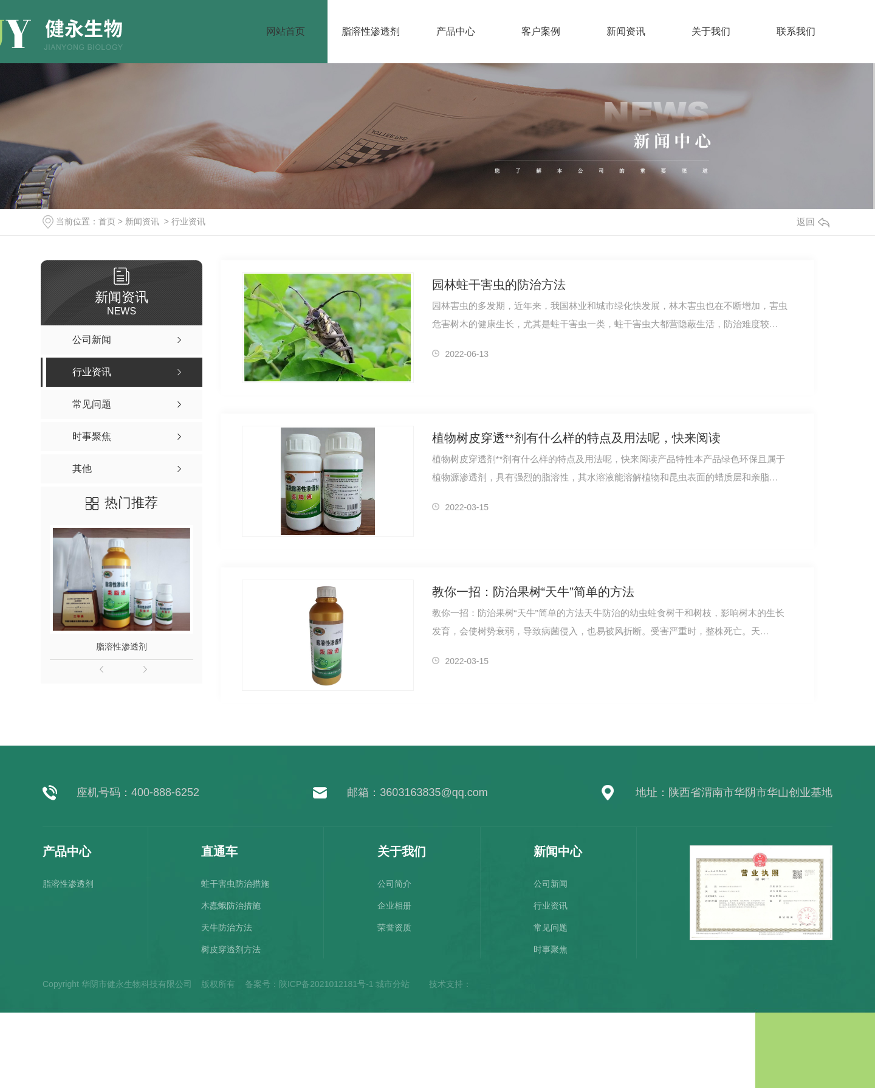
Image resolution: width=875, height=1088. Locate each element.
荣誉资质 (394, 927)
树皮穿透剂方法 (231, 949)
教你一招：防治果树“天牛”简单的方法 (533, 591)
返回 (813, 222)
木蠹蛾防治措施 (231, 905)
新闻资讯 (142, 221)
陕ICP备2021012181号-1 (326, 984)
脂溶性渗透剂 (121, 646)
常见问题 (551, 927)
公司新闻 (551, 884)
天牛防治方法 (226, 927)
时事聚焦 (551, 949)
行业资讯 (188, 221)
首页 (106, 221)
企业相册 (394, 905)
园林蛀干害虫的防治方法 (499, 284)
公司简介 (394, 884)
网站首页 (285, 31)
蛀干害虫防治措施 (235, 884)
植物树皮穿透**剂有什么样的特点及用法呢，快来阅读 (576, 438)
